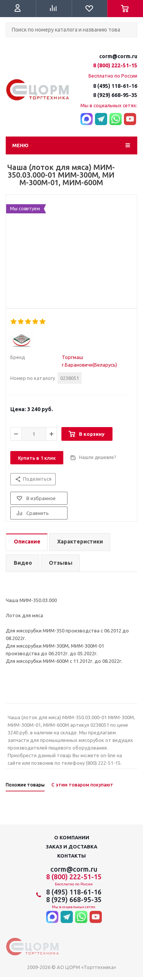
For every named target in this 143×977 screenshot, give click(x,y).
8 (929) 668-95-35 (115, 95)
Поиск (10, 43)
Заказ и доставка (71, 846)
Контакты (71, 855)
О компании (71, 837)
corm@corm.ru (118, 56)
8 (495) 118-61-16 (115, 86)
